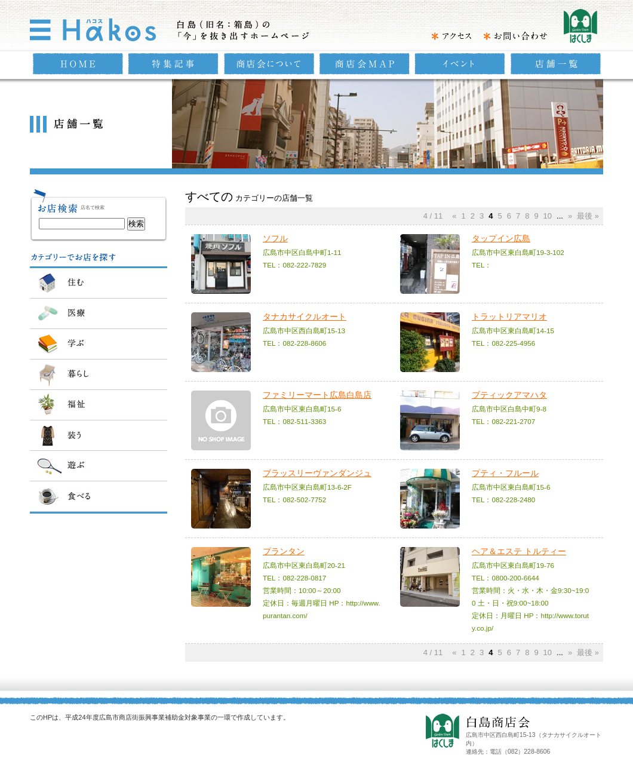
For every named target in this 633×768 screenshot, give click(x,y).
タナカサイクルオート (304, 316)
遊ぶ (98, 466)
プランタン (284, 551)
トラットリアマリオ (509, 316)
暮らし (98, 374)
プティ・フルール (505, 473)
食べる (98, 496)
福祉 (98, 405)
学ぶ (98, 344)
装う (98, 435)
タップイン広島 (501, 238)
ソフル (275, 238)
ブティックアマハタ (509, 395)
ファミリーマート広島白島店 (317, 395)
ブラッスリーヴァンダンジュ (317, 473)
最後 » (588, 215)
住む (98, 283)
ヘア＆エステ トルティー (519, 551)
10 (547, 215)
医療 (98, 313)
